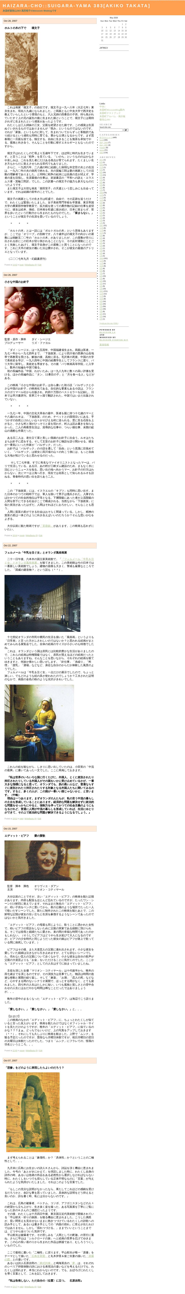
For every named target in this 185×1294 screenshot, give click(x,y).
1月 (101, 190)
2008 (101, 193)
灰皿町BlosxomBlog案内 (112, 109)
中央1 (103, 106)
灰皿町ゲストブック (110, 113)
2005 (101, 291)
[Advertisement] (111, 74)
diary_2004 (104, 142)
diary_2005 (104, 145)
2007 (101, 225)
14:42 (15, 265)
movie (22, 536)
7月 (101, 175)
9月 (101, 170)
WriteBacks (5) (32, 1051)
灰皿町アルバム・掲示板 (112, 116)
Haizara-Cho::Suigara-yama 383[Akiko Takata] (76, 5)
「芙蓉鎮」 (46, 525)
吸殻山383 (105, 119)
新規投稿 (104, 344)
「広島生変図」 (38, 1256)
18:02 (15, 819)
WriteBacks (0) (31, 265)
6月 (101, 162)
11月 (101, 167)
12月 (101, 195)
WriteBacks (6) (30, 1287)
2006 (101, 258)
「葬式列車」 (45, 1263)
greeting (103, 148)
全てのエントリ (106, 137)
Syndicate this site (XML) (109, 323)
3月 (101, 185)
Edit (39, 265)
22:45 (15, 1051)
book (21, 265)
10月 (101, 200)
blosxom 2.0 (107, 332)
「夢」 (74, 1263)
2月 (101, 188)
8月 (101, 172)
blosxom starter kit (114, 340)
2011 (101, 160)
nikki (21, 819)
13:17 (15, 1287)
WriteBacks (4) (30, 819)
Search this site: (105, 127)
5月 (101, 180)
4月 (101, 183)
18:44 (15, 536)
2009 (101, 165)
